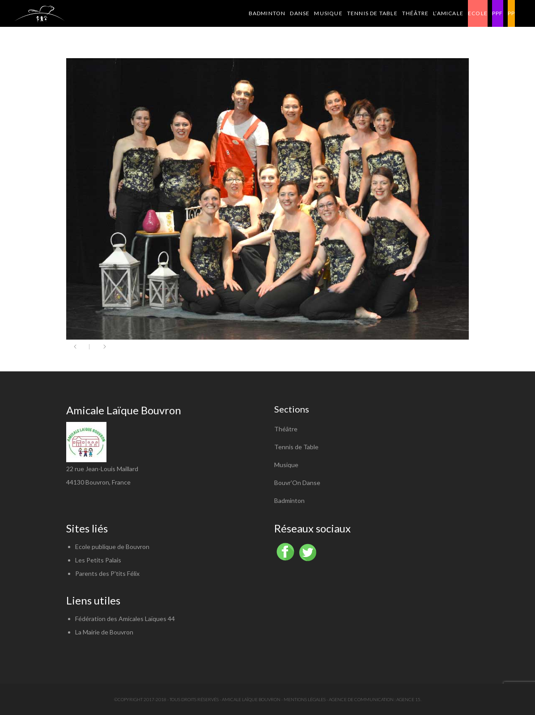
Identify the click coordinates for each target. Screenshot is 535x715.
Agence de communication (361, 699)
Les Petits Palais (98, 560)
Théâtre (285, 429)
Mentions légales (305, 699)
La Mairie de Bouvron (104, 632)
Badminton (289, 500)
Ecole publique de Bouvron (112, 546)
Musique (286, 464)
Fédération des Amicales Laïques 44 (125, 618)
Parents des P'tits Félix (107, 573)
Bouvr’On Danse (297, 482)
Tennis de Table (296, 447)
